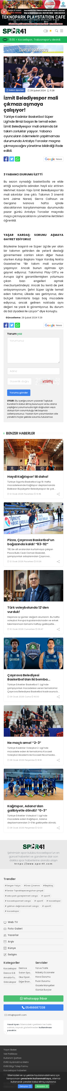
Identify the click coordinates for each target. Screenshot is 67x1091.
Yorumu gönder (19, 392)
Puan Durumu (42, 981)
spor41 (45, 895)
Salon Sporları (15, 90)
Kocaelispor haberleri (15, 1070)
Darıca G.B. (10, 972)
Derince (23, 968)
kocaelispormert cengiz (18, 900)
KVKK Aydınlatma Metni (16, 1062)
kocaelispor (53, 900)
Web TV (11, 922)
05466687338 (33, 1007)
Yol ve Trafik (41, 968)
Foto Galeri (13, 928)
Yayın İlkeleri (10, 1049)
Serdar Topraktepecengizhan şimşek (24, 890)
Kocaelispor (10, 968)
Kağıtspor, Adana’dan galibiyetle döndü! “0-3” (27, 808)
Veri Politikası (10, 1053)
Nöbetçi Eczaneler (44, 972)
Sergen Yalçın (13, 885)
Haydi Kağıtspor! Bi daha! (27, 476)
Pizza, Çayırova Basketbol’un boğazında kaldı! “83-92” (30, 542)
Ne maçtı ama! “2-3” (24, 743)
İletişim (10, 954)
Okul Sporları (25, 977)
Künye (10, 948)
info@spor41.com (17, 1014)
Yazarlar (11, 935)
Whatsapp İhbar (33, 998)
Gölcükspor (10, 982)
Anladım (42, 1086)
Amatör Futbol (11, 977)
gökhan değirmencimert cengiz (22, 906)
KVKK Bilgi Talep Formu (16, 1066)
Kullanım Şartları (12, 1057)
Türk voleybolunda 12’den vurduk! (28, 609)
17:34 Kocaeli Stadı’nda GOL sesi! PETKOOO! (36, 39)
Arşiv (9, 941)
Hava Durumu (43, 976)
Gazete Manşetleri (44, 985)
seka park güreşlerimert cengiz (21, 895)
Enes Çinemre (32, 885)
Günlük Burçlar (43, 989)
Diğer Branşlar (26, 981)
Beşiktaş (48, 885)
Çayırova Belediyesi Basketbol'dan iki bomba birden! (27, 677)
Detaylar (25, 1086)
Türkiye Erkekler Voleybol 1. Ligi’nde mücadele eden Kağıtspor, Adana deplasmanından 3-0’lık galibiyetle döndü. (31, 819)
